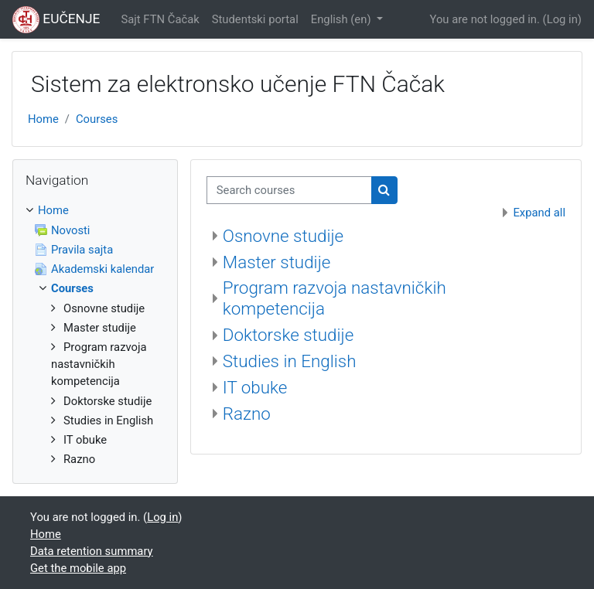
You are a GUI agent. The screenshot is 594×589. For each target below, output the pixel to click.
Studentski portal (255, 19)
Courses (97, 119)
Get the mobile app (78, 568)
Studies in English (290, 361)
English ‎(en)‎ (342, 19)
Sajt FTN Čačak (160, 19)
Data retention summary (91, 551)
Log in (562, 19)
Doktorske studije (288, 335)
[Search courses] (289, 190)
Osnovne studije (283, 236)
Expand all (539, 213)
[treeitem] (95, 335)
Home (43, 119)
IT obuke (255, 387)
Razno (247, 413)
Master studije (277, 262)
